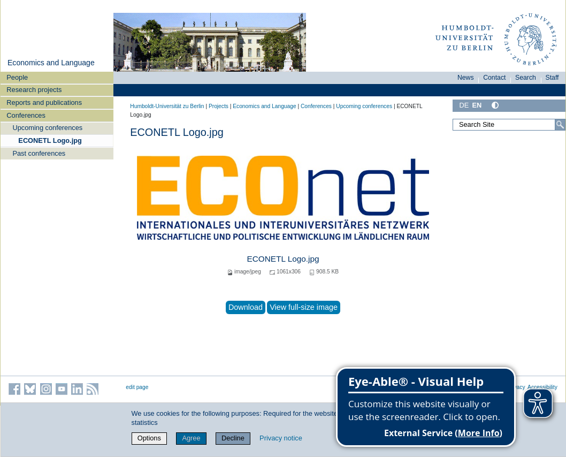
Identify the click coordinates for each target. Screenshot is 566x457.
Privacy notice (280, 438)
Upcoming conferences (47, 128)
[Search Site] (509, 125)
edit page (137, 387)
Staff (552, 77)
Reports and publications (44, 102)
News (465, 77)
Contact (494, 77)
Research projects (34, 90)
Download (245, 307)
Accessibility (542, 387)
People (17, 77)
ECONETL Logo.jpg (49, 140)
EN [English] (476, 105)
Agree (191, 438)
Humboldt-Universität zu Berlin (167, 106)
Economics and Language (51, 62)
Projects (218, 106)
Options (149, 438)
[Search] (560, 125)
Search (525, 77)
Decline (232, 438)
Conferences (25, 115)
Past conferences (38, 153)
